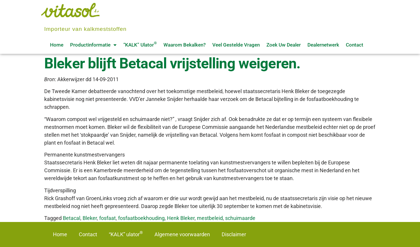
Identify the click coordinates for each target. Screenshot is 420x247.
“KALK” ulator (140, 44)
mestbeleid (210, 218)
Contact (354, 45)
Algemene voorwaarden (182, 234)
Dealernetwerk (323, 45)
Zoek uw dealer (283, 45)
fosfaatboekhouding (141, 218)
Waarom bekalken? (184, 45)
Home (56, 45)
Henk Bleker (181, 218)
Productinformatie (93, 44)
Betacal (71, 218)
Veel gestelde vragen (236, 45)
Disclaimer (234, 234)
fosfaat (107, 218)
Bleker (90, 218)
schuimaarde (240, 218)
